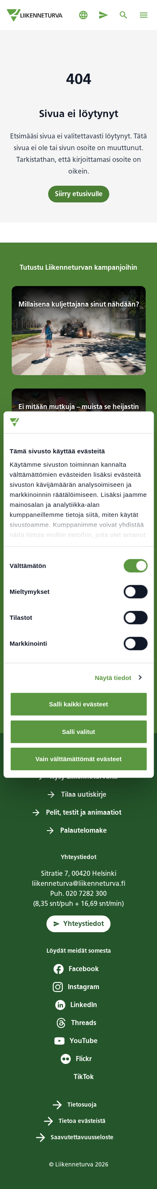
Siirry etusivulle (79, 194)
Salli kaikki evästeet (78, 704)
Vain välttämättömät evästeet (79, 758)
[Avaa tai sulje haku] (123, 15)
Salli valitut (78, 731)
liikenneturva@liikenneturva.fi (79, 883)
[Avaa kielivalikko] (83, 15)
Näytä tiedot (113, 677)
